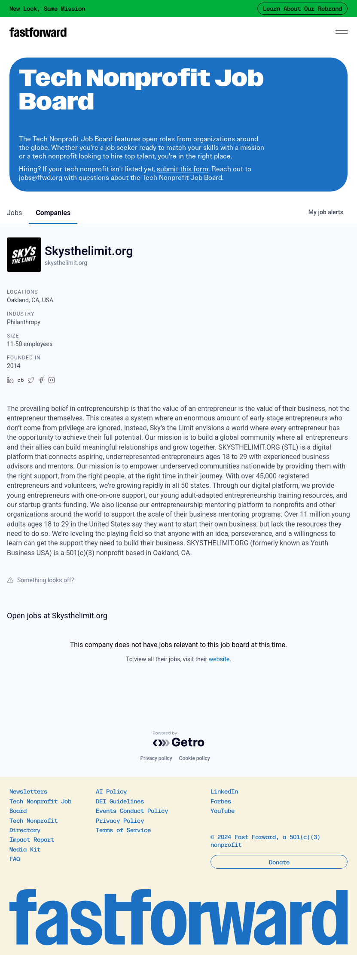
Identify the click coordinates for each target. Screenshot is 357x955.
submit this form (182, 168)
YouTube (223, 810)
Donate (279, 862)
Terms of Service (123, 829)
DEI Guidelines (120, 801)
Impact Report (31, 839)
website (219, 659)
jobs (14, 213)
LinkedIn (224, 791)
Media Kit (24, 849)
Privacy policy (156, 758)
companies (53, 213)
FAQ (14, 858)
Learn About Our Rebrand (302, 8)
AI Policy (111, 791)
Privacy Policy (120, 820)
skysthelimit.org (66, 262)
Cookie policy (194, 758)
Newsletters (28, 791)
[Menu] (342, 32)
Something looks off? (40, 580)
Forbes (221, 801)
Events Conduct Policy (132, 810)
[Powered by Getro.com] (178, 739)
